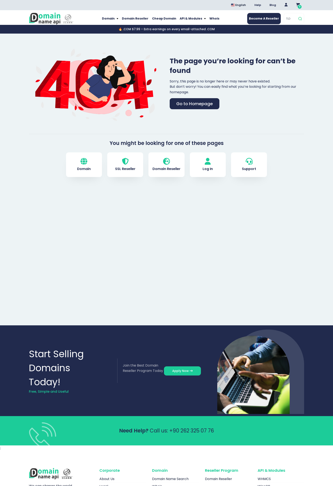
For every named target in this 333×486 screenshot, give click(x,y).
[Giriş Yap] (286, 5)
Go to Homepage (194, 108)
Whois (216, 21)
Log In (208, 169)
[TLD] (291, 21)
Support (249, 169)
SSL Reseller (125, 169)
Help (257, 5)
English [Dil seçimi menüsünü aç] (238, 5)
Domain (106, 21)
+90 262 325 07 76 (191, 435)
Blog (273, 5)
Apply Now (182, 375)
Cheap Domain (163, 21)
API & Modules (192, 21)
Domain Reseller (134, 21)
